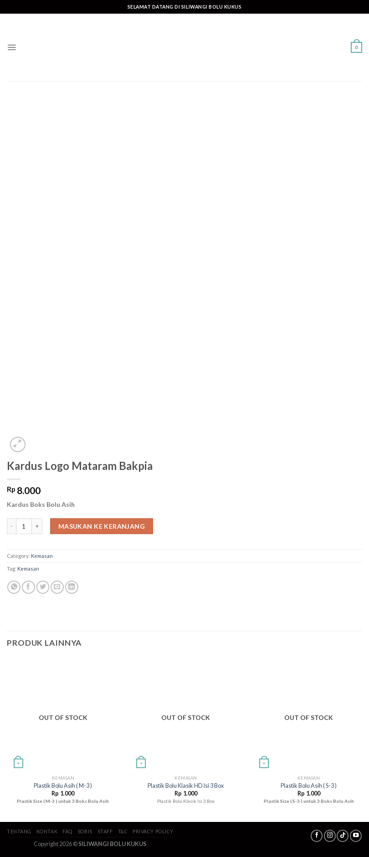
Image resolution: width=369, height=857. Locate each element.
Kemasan (42, 556)
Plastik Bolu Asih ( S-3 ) (309, 785)
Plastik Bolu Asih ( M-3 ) (63, 785)
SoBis (84, 831)
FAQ (67, 831)
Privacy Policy (153, 831)
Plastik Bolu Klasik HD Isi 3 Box (186, 785)
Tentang (19, 831)
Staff (105, 831)
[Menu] (11, 47)
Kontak (46, 831)
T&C (123, 831)
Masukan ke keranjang (101, 526)
